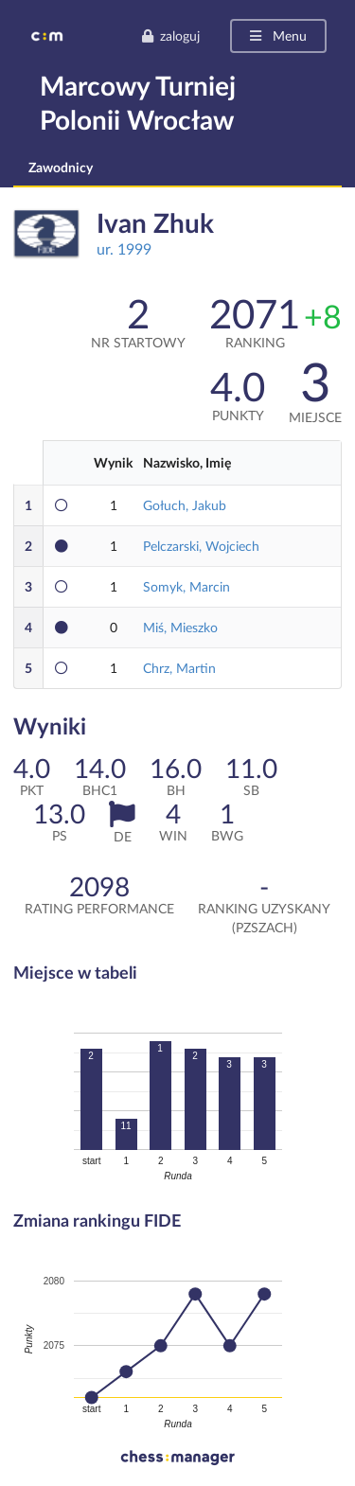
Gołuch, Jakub (184, 505)
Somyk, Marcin (186, 586)
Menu (277, 35)
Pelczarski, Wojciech (201, 546)
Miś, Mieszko (180, 627)
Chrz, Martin (179, 668)
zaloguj (170, 35)
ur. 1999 (124, 248)
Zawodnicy (60, 167)
